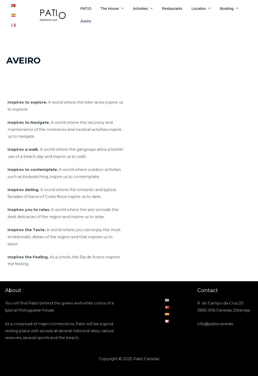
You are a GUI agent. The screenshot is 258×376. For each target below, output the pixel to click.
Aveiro (85, 20)
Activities (136, 7)
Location (191, 7)
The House (107, 7)
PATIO (85, 7)
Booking (217, 7)
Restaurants (166, 7)
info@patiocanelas (215, 321)
